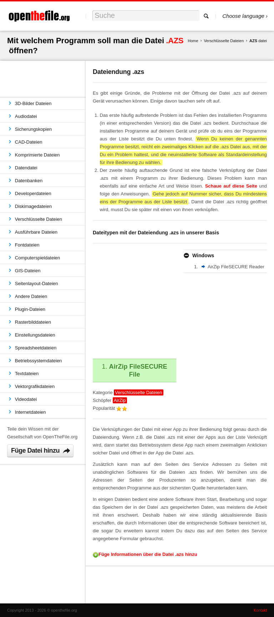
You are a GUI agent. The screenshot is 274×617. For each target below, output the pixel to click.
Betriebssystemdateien (38, 360)
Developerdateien (33, 193)
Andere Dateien (31, 296)
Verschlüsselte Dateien (224, 41)
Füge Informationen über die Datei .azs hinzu (147, 554)
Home (193, 41)
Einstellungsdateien (35, 335)
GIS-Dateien (28, 270)
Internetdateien (30, 412)
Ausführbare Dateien (36, 232)
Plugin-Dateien (30, 309)
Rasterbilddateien (33, 322)
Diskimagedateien (33, 206)
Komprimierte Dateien (37, 155)
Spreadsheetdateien (35, 347)
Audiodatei (26, 116)
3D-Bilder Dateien (33, 103)
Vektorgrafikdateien (35, 386)
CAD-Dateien (28, 142)
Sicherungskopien (33, 129)
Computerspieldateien (37, 257)
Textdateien (27, 373)
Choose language (243, 16)
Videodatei (26, 399)
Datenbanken (28, 180)
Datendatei (26, 167)
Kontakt (260, 610)
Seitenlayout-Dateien (36, 283)
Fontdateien (27, 245)
